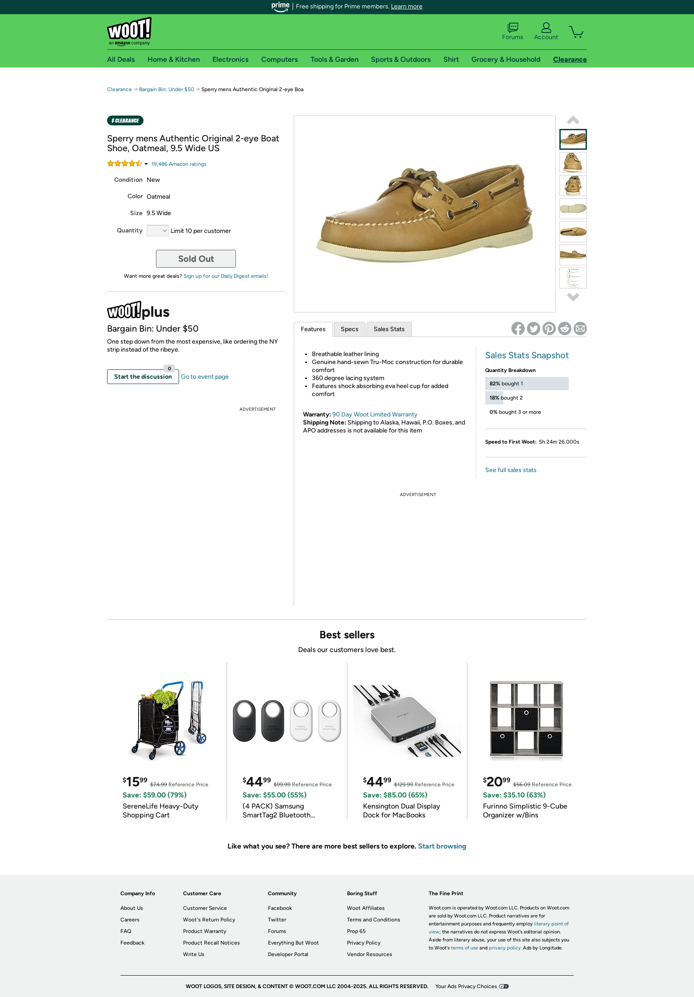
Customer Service (205, 908)
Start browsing (442, 846)
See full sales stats (511, 470)
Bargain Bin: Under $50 (166, 89)
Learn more (407, 6)
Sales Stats (389, 329)
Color (135, 196)
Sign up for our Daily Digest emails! (225, 276)
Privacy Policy (363, 943)
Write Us (193, 954)
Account (546, 31)
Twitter (277, 920)
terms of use (464, 948)
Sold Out (196, 258)
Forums (512, 31)
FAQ (125, 931)
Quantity (130, 230)
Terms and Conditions (373, 920)
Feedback (132, 943)
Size (136, 213)
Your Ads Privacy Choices (466, 986)
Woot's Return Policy (209, 920)
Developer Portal (288, 954)
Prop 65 (356, 931)
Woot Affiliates (366, 908)
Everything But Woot (293, 943)
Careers (130, 920)
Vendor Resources (369, 954)
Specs (350, 329)
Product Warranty (204, 931)
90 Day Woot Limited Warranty (375, 414)
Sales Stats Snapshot (527, 355)
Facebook (280, 908)
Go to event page (205, 376)
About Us (131, 908)
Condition (128, 180)
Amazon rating (179, 164)
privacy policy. (505, 948)
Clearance (119, 89)
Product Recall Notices (211, 943)
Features (313, 329)
